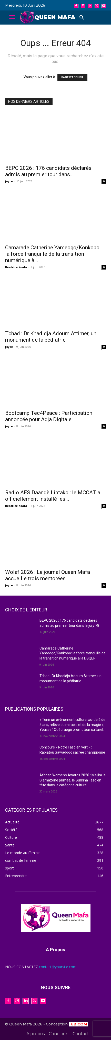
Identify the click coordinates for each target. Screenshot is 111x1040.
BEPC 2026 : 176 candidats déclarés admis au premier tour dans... (48, 171)
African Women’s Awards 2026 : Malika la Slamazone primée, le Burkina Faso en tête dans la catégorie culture (72, 780)
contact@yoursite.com (57, 966)
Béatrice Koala (16, 267)
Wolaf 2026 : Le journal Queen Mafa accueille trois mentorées (47, 575)
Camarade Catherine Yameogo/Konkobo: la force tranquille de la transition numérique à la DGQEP (72, 653)
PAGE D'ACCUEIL (72, 77)
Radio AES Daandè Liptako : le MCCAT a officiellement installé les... (52, 495)
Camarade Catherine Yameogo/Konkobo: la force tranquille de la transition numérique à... (52, 253)
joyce (9, 181)
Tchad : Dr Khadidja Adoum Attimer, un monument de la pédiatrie (50, 336)
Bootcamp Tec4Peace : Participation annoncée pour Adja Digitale (48, 416)
